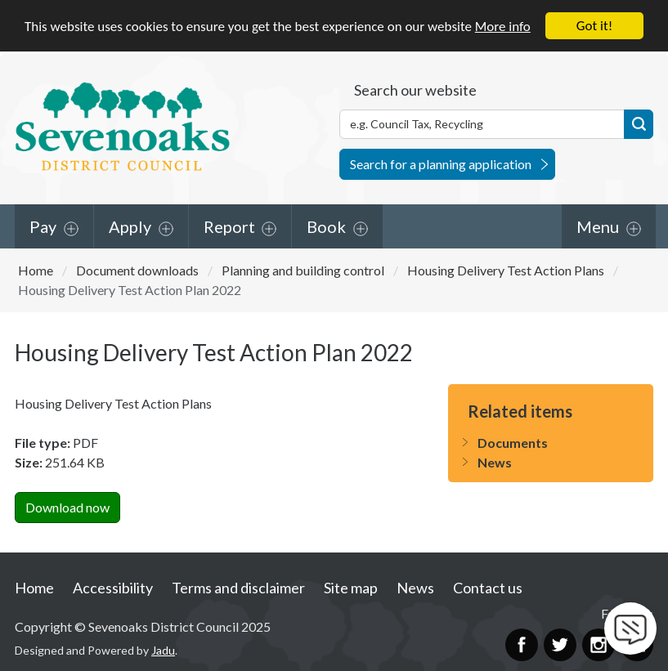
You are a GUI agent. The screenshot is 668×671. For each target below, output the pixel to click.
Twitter (560, 644)
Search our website (415, 89)
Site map (351, 587)
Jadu (163, 650)
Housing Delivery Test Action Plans (505, 269)
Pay (42, 225)
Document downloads (137, 269)
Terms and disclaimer (238, 587)
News (494, 462)
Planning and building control (303, 269)
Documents (512, 442)
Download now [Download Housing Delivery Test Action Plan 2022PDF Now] (67, 507)
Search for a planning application (440, 163)
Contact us (487, 587)
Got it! (594, 25)
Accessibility (113, 587)
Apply (130, 225)
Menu (597, 225)
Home (35, 269)
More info (503, 25)
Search (638, 123)
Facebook (521, 644)
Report (229, 225)
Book (326, 225)
